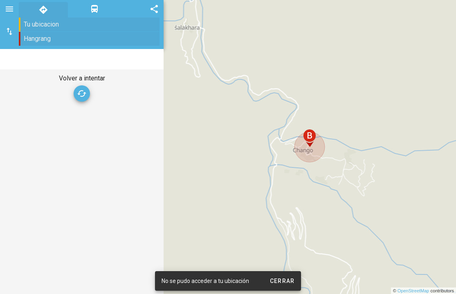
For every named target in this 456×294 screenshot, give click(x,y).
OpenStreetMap (413, 290)
